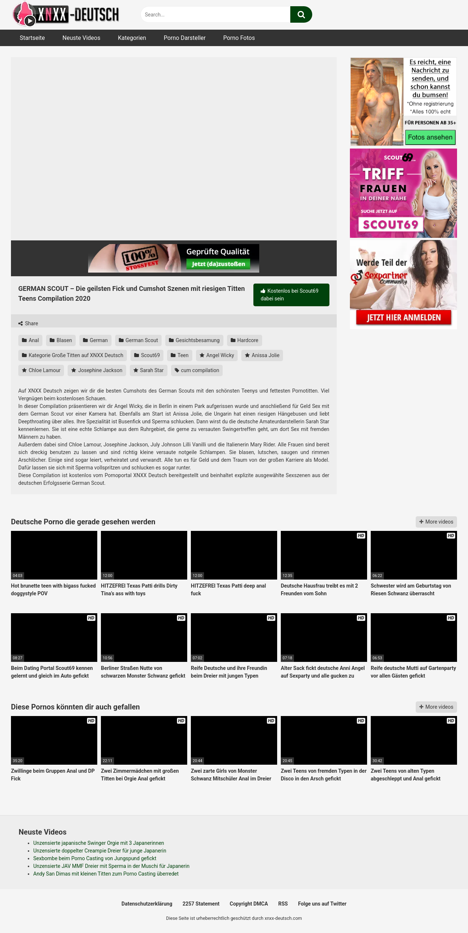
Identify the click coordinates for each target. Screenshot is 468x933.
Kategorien (132, 37)
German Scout (138, 340)
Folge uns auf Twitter (322, 904)
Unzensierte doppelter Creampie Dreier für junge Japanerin (99, 851)
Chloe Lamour (41, 370)
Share (28, 323)
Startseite (32, 37)
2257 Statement (200, 904)
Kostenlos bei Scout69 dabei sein (289, 294)
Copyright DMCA (249, 904)
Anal (30, 340)
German (95, 340)
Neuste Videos (82, 37)
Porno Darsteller (185, 37)
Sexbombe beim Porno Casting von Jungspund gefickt (94, 858)
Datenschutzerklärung (146, 904)
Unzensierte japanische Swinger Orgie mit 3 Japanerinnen (98, 843)
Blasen (61, 340)
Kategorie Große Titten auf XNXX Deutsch (72, 355)
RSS (283, 904)
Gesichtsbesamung (194, 340)
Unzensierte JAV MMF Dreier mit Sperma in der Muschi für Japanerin (111, 866)
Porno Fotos (239, 37)
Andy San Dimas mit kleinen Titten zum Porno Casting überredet (106, 874)
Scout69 (147, 355)
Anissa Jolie (262, 355)
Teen (179, 355)
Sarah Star (148, 370)
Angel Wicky (217, 355)
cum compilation (197, 370)
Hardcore (244, 340)
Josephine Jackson (96, 370)
